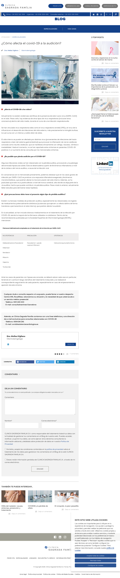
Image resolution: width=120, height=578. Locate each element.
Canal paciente (91, 6)
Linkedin (61, 362)
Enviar (40, 469)
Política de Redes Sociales (65, 574)
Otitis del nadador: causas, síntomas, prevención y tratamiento (12, 508)
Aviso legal (23, 574)
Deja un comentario (18, 514)
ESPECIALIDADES (50, 29)
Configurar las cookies (95, 565)
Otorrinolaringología (28, 50)
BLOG (60, 19)
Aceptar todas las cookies (95, 556)
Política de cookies (49, 574)
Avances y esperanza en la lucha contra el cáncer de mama (104, 59)
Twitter (41, 362)
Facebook (21, 362)
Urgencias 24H (73, 6)
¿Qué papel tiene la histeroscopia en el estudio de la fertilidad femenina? (104, 116)
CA (110, 14)
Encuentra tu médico (46, 558)
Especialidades (22, 558)
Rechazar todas (95, 560)
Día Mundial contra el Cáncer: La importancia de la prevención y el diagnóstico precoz (104, 87)
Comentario (9, 397)
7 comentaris (74, 354)
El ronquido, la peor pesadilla (67, 506)
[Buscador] (115, 14)
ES (106, 14)
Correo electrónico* (49, 421)
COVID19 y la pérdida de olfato (38, 507)
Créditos (77, 574)
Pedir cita (57, 6)
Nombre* (8, 421)
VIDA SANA (72, 29)
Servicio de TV (110, 6)
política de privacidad (55, 449)
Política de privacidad (35, 574)
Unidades (33, 558)
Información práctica (65, 558)
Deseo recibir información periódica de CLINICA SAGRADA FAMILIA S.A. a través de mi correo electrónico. (40, 461)
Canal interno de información (90, 574)
